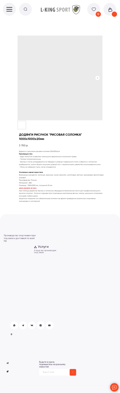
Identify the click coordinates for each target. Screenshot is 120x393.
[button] (8, 371)
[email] (54, 372)
